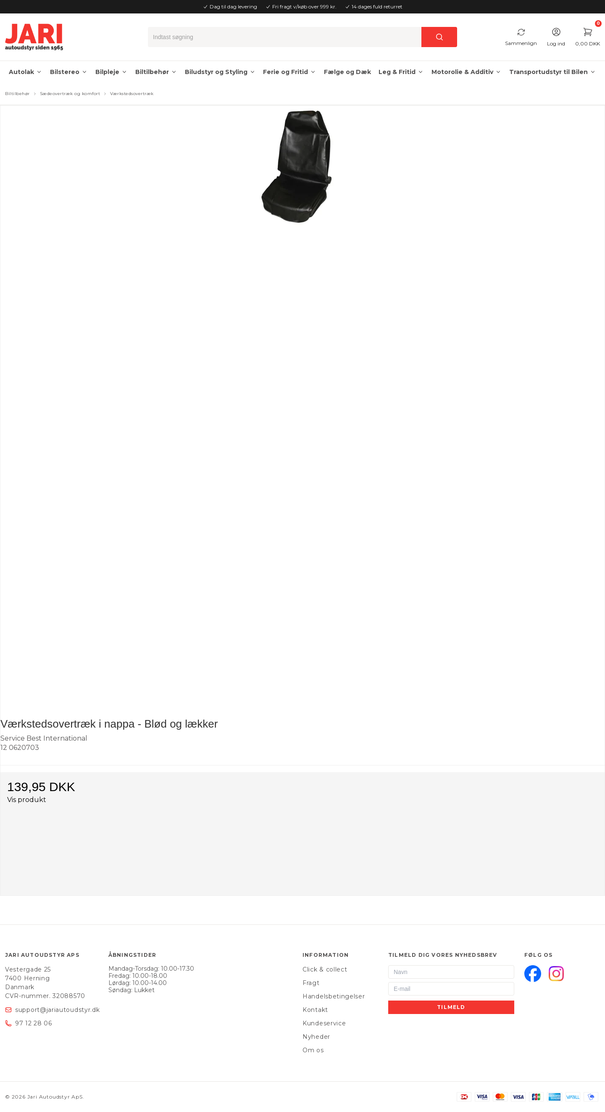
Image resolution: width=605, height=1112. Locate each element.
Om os (313, 1050)
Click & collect (324, 969)
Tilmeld (451, 1007)
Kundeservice (324, 1023)
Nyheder (316, 1037)
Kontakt (315, 1010)
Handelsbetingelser (333, 996)
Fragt (311, 983)
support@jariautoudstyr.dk (57, 1010)
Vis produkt (26, 800)
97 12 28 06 (33, 1023)
